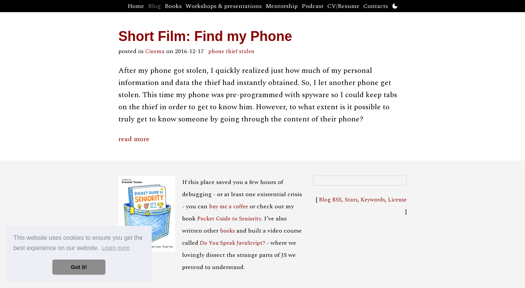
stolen (247, 51)
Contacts (375, 6)
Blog (154, 6)
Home (135, 6)
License (397, 200)
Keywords (373, 200)
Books (173, 6)
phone (216, 51)
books (227, 231)
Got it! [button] (79, 267)
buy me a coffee (228, 207)
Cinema (155, 51)
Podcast (313, 6)
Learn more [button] (116, 248)
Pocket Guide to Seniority (229, 219)
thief (231, 51)
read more (133, 139)
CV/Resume (343, 6)
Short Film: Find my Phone (205, 36)
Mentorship (282, 6)
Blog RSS (330, 200)
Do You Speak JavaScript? (232, 243)
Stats (351, 200)
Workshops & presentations (223, 6)
